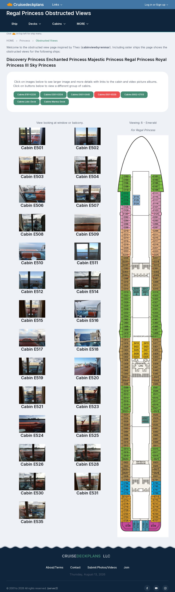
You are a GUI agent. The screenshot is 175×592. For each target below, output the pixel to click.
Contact (75, 567)
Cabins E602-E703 (134, 94)
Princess (25, 40)
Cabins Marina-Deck (54, 101)
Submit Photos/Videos (102, 567)
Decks (33, 23)
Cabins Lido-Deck (26, 101)
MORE (81, 23)
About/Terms (54, 567)
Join (126, 567)
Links (55, 4)
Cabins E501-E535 (107, 94)
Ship (14, 23)
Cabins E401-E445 (80, 94)
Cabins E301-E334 (53, 94)
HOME (10, 40)
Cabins (57, 23)
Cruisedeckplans (28, 4)
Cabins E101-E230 (26, 94)
